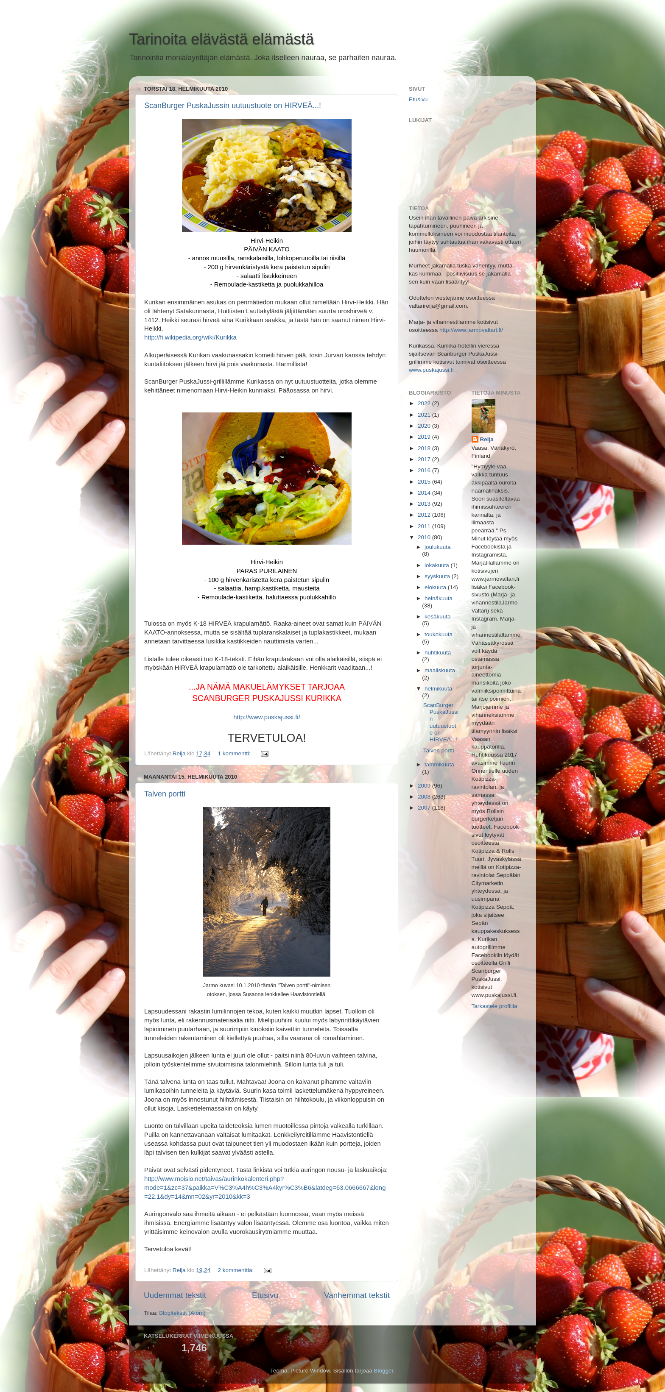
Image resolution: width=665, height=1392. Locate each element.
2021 (425, 415)
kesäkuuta (438, 616)
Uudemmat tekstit (175, 1295)
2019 (425, 437)
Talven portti (164, 794)
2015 (425, 482)
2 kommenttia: (236, 1270)
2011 (425, 526)
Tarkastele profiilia (494, 1006)
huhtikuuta (438, 652)
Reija (487, 439)
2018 (425, 448)
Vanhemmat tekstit (357, 1295)
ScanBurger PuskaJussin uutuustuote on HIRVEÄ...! (232, 105)
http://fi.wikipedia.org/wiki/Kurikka (190, 337)
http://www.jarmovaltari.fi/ (471, 330)
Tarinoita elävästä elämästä (221, 39)
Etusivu (265, 1295)
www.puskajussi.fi (431, 370)
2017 (425, 459)
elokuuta (436, 587)
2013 (425, 504)
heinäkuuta (439, 598)
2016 (425, 470)
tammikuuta (439, 764)
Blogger (384, 1370)
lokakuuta (438, 565)
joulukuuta (438, 547)
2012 (425, 515)
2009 (425, 785)
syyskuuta (438, 576)
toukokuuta (439, 634)
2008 (425, 796)
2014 (425, 493)
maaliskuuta (440, 670)
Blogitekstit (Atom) (182, 1313)
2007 (425, 808)
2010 (425, 537)
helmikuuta (438, 688)
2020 (425, 426)
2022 (425, 403)
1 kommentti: (235, 753)
